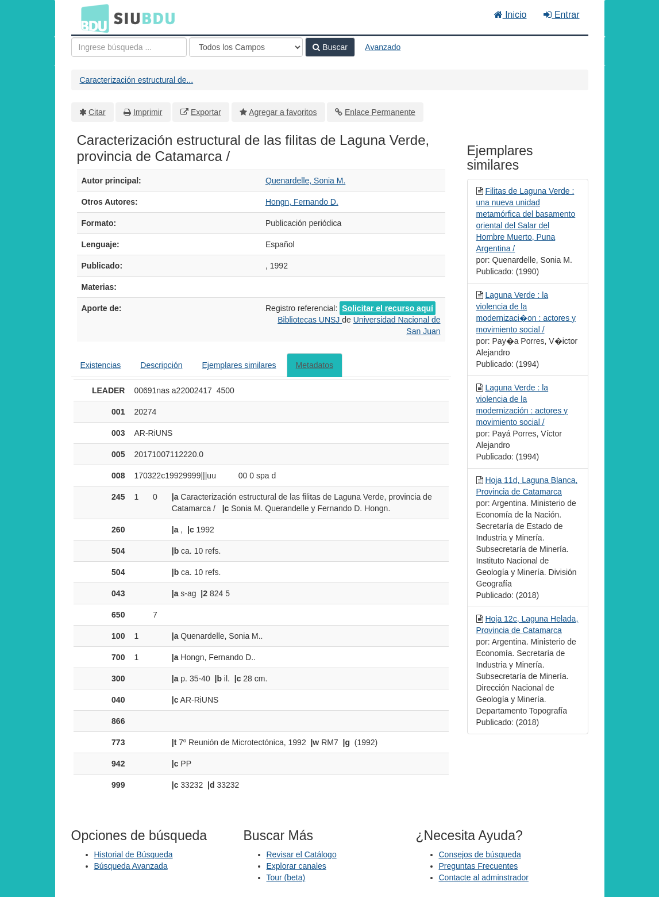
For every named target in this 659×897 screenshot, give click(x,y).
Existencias (100, 365)
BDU (92, 18)
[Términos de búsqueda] (129, 47)
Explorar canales (296, 866)
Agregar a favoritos (283, 112)
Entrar (561, 15)
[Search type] (246, 47)
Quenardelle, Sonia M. (305, 180)
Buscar (330, 47)
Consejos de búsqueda (480, 854)
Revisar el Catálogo (302, 854)
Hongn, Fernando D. (301, 201)
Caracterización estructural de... (137, 80)
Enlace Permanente (380, 112)
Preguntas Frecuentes (478, 866)
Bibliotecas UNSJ (310, 319)
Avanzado (382, 47)
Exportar (206, 112)
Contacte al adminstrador (484, 877)
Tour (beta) (286, 877)
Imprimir (148, 112)
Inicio (510, 15)
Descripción (161, 365)
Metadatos (314, 365)
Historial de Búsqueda (133, 854)
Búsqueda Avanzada (131, 866)
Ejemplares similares (239, 365)
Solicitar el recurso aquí (387, 308)
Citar (97, 112)
